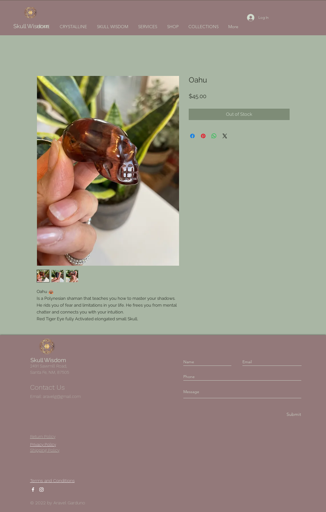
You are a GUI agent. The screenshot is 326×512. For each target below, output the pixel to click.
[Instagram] (41, 489)
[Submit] (293, 414)
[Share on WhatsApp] (214, 136)
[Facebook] (33, 489)
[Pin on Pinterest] (203, 136)
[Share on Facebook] (192, 136)
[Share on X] (224, 136)
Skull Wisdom (31, 26)
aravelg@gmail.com (62, 396)
